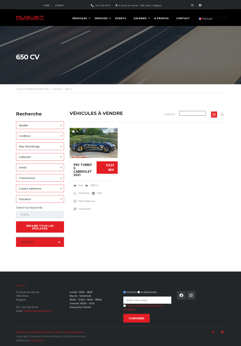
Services (101, 18)
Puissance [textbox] (25, 199)
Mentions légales (73, 332)
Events (120, 18)
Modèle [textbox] (23, 125)
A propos (161, 18)
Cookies (56, 332)
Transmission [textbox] (27, 178)
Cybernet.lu (37, 340)
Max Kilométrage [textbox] (29, 146)
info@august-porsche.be (37, 311)
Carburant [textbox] (25, 157)
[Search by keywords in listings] (40, 214)
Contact (59, 5)
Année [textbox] (23, 167)
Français (205, 18)
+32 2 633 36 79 (29, 307)
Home (46, 5)
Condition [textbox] (25, 136)
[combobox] (40, 125)
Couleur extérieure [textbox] (30, 188)
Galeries (140, 18)
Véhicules (79, 18)
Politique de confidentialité (32, 332)
